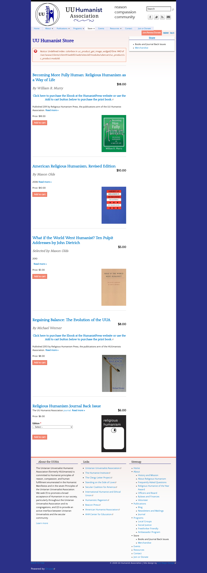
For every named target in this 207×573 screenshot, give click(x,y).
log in (172, 33)
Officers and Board (147, 493)
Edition (36, 423)
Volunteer (143, 500)
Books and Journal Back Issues (150, 44)
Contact (128, 28)
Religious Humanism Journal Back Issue (66, 406)
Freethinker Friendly (148, 528)
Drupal (50, 568)
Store (90, 28)
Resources (114, 28)
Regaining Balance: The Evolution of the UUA (71, 320)
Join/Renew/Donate (152, 33)
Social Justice (144, 525)
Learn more (42, 523)
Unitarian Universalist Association (103, 468)
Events (101, 28)
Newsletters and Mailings (151, 510)
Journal (141, 514)
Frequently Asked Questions (152, 482)
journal (67, 410)
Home (36, 28)
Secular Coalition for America (101, 487)
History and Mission (148, 475)
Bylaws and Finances (148, 496)
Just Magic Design (167, 563)
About (48, 28)
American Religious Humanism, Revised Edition (73, 166)
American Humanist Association (102, 509)
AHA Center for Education (99, 514)
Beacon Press (93, 505)
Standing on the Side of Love (100, 482)
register (166, 33)
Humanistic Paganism (97, 500)
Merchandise (141, 47)
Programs (77, 28)
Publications (62, 28)
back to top (37, 562)
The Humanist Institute (97, 473)
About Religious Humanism (152, 478)
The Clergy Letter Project (98, 477)
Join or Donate (144, 28)
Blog (140, 507)
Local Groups (145, 521)
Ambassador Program (149, 532)
